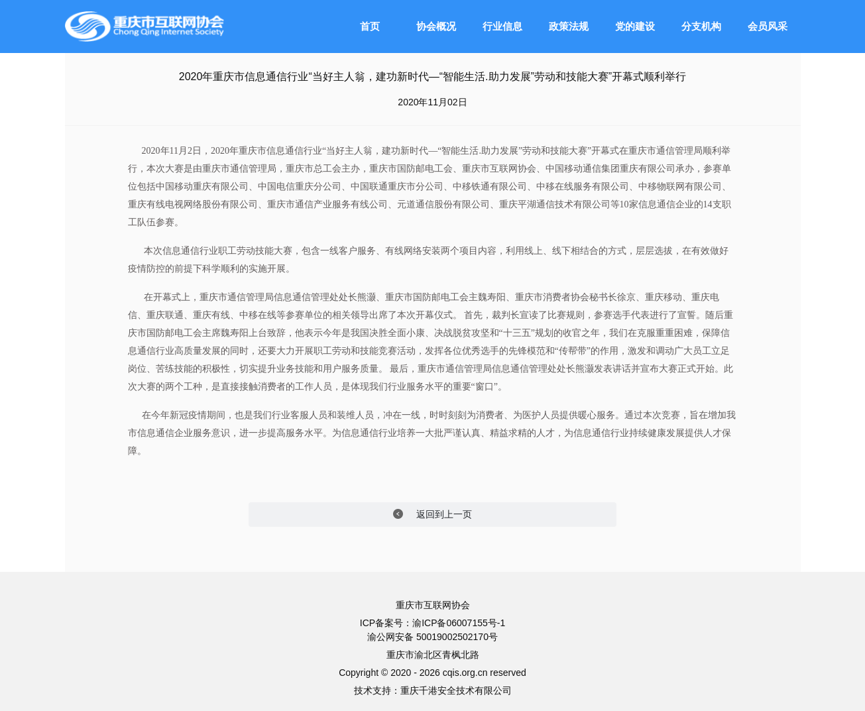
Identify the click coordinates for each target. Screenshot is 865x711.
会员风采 (767, 26)
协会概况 (436, 26)
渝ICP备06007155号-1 (458, 623)
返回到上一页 (432, 514)
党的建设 (635, 26)
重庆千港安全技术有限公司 (456, 690)
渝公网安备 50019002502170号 (432, 636)
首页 (370, 26)
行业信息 (502, 26)
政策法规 (569, 26)
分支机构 (701, 26)
